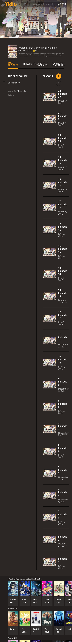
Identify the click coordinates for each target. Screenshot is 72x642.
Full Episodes (13, 64)
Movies (24, 12)
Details (27, 64)
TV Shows (9, 12)
